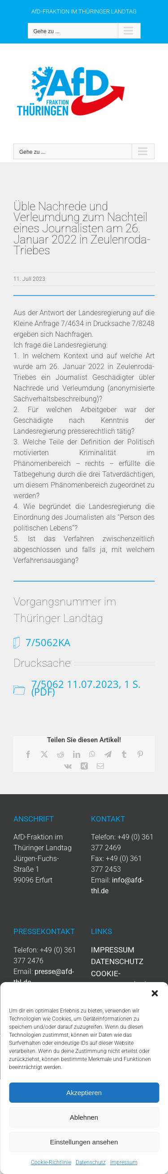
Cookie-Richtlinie (51, 1162)
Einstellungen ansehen (84, 1142)
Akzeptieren (84, 1092)
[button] (154, 993)
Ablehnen (84, 1117)
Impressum (124, 1162)
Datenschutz (91, 1162)
